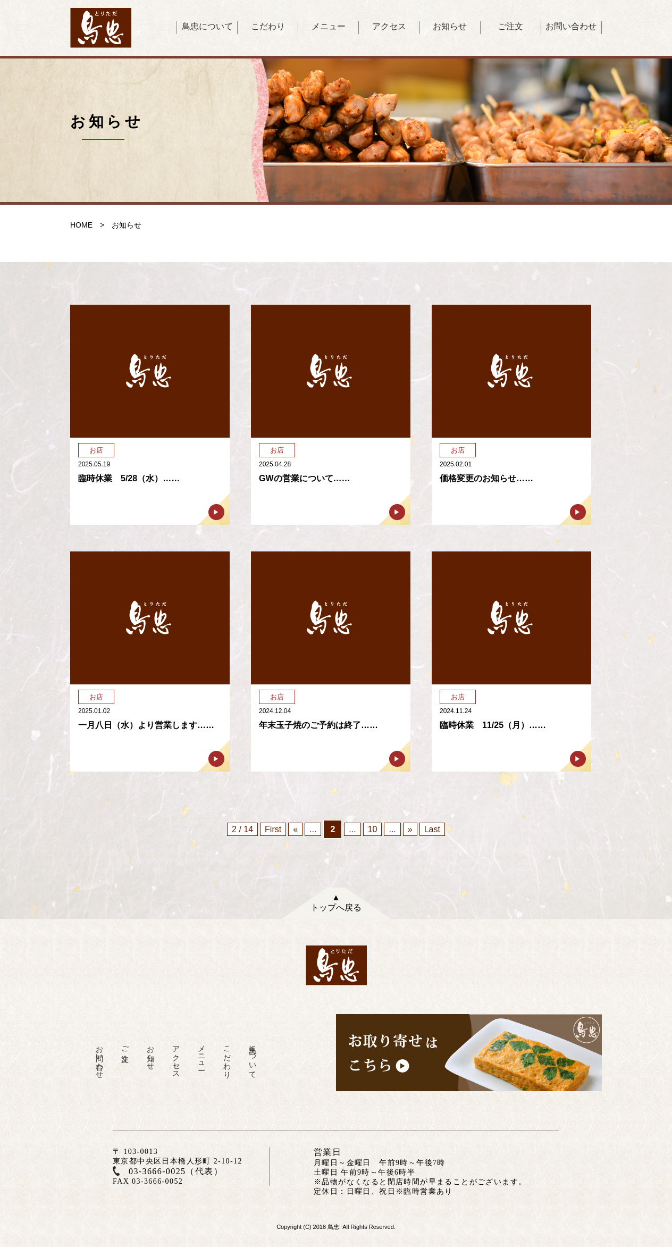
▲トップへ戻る (336, 902)
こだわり (268, 26)
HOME (81, 225)
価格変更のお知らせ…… (486, 478)
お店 (96, 450)
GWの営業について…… (304, 478)
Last (432, 829)
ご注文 (510, 26)
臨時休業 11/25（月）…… (493, 725)
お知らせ (450, 26)
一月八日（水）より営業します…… (146, 725)
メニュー (329, 26)
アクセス (389, 26)
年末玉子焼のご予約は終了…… (318, 725)
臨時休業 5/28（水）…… (129, 478)
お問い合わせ (571, 26)
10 (372, 829)
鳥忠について (207, 26)
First (273, 829)
